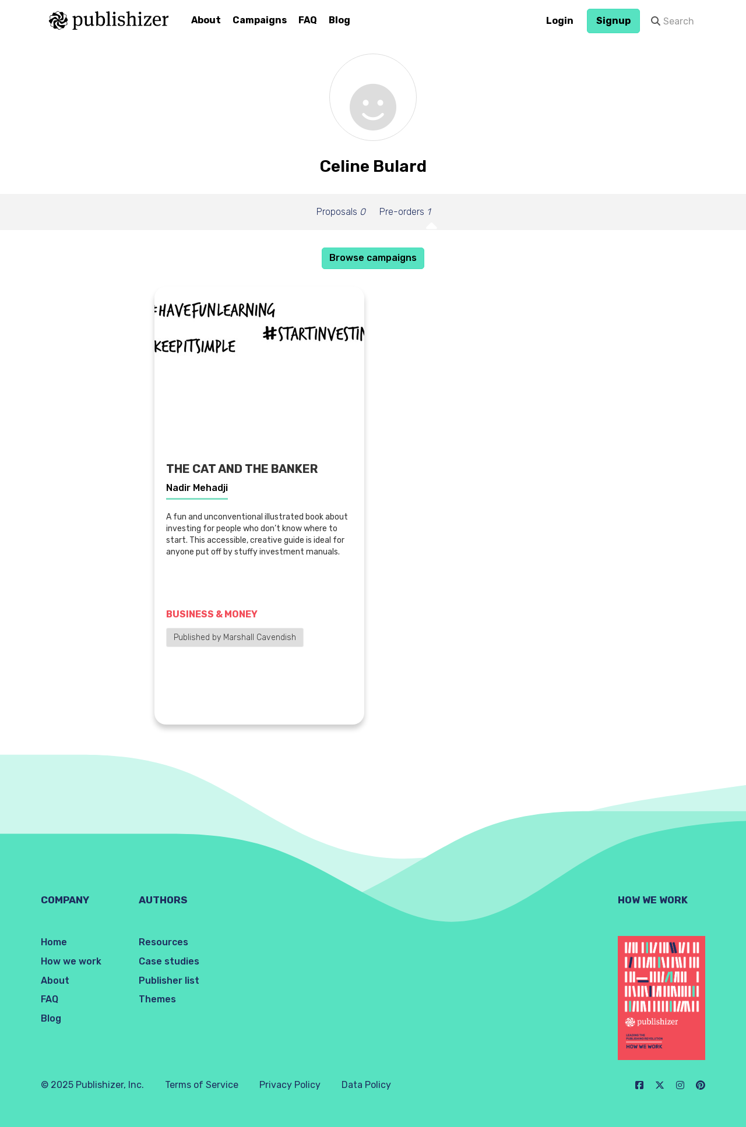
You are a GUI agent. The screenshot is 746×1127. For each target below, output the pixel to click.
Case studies (169, 961)
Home (54, 942)
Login (559, 20)
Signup (613, 20)
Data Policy (366, 1084)
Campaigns (260, 20)
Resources (163, 942)
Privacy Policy (290, 1084)
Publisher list (169, 980)
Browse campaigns (373, 257)
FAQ (307, 20)
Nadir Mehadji (197, 487)
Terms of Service (201, 1084)
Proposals (340, 211)
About (206, 20)
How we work (71, 961)
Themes (157, 999)
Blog (339, 20)
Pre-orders (404, 211)
